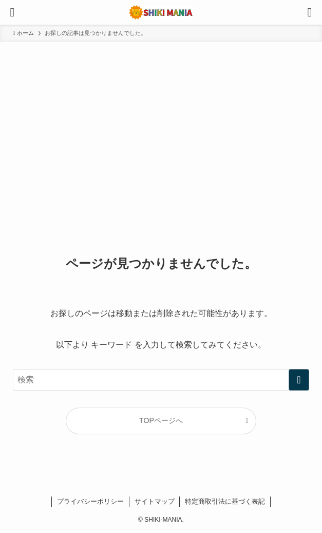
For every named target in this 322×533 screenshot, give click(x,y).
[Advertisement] (161, 119)
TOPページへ (161, 420)
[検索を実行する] (299, 380)
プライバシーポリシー (90, 501)
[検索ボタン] (309, 12)
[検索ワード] (161, 380)
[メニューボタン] (12, 12)
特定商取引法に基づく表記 (225, 501)
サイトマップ (155, 501)
